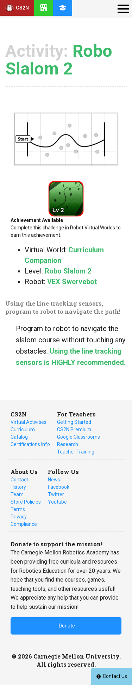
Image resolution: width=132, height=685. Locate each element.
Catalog (19, 437)
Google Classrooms (78, 437)
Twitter (56, 494)
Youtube (57, 502)
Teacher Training (75, 452)
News (54, 479)
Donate (67, 626)
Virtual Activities (28, 422)
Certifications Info (30, 444)
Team (17, 494)
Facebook (58, 487)
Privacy (19, 516)
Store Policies (26, 502)
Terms (18, 509)
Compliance (24, 524)
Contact (19, 479)
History (18, 487)
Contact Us (111, 676)
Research (67, 444)
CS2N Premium (74, 429)
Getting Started (74, 422)
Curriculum (23, 429)
